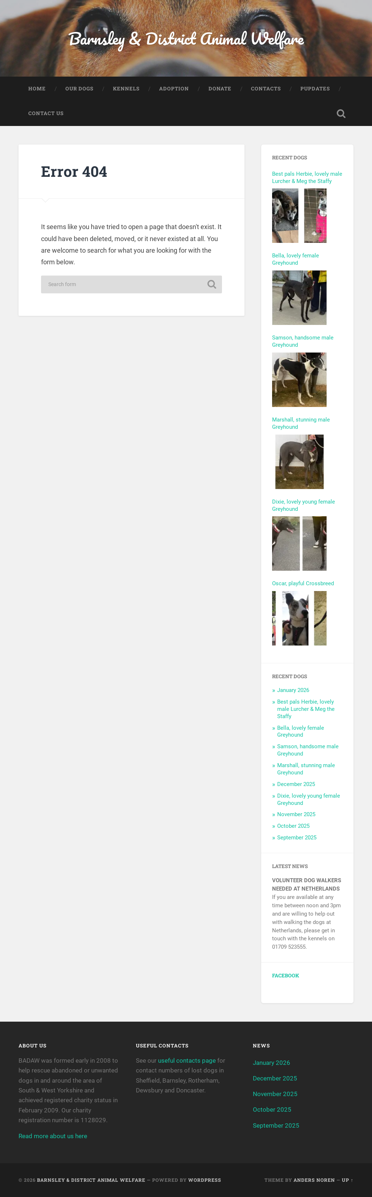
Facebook (285, 975)
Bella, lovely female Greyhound (295, 259)
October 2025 (293, 826)
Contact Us (46, 113)
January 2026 (293, 690)
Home (37, 88)
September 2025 (296, 837)
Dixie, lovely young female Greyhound (303, 505)
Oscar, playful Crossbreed (303, 583)
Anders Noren (314, 1180)
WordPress (204, 1180)
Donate (220, 88)
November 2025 (296, 814)
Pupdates (315, 88)
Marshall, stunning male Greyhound (301, 423)
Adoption (174, 88)
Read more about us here (53, 1136)
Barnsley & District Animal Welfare (186, 38)
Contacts (266, 88)
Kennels (126, 88)
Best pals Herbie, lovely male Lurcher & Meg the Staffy (307, 177)
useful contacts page (187, 1060)
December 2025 (296, 784)
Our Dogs (79, 88)
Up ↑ (347, 1180)
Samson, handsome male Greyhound (302, 341)
